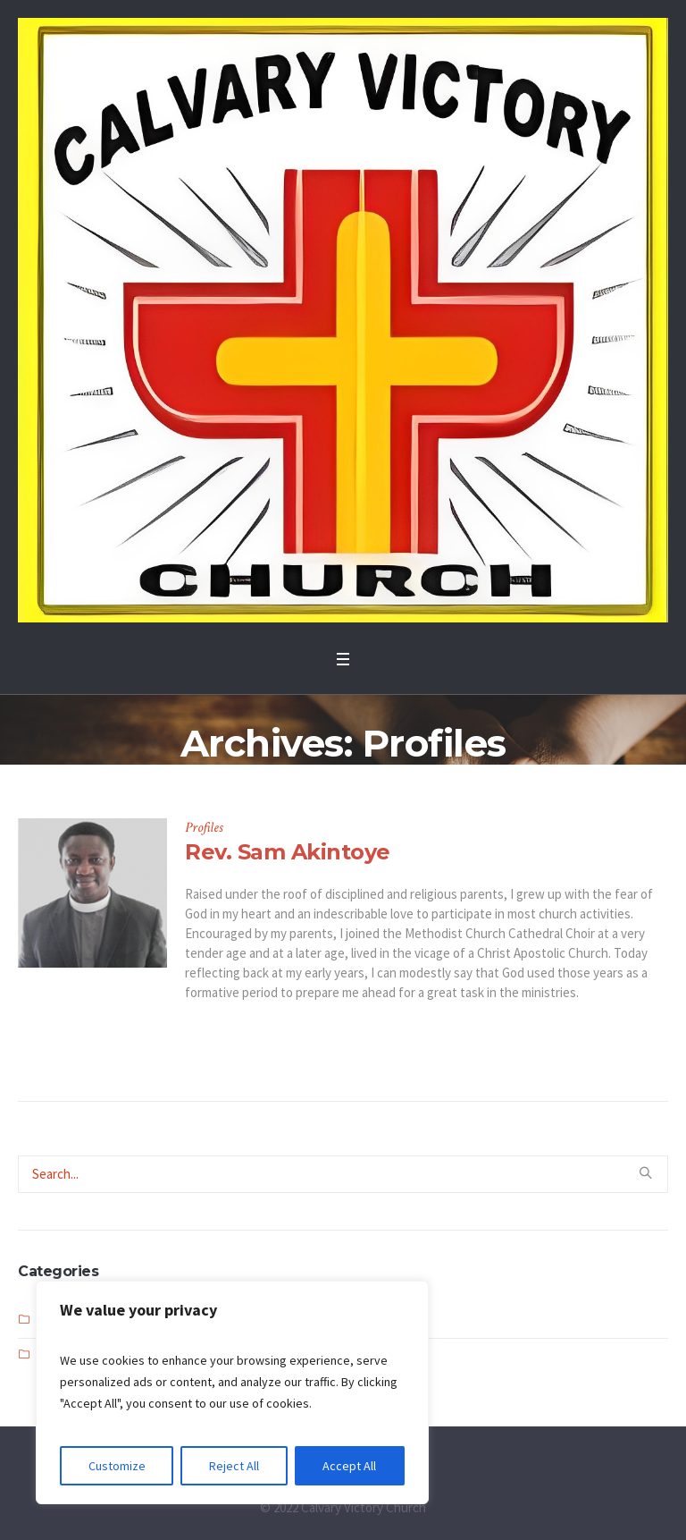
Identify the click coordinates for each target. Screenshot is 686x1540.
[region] (232, 1392)
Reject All (234, 1466)
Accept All (349, 1466)
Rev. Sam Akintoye (287, 852)
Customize (117, 1466)
